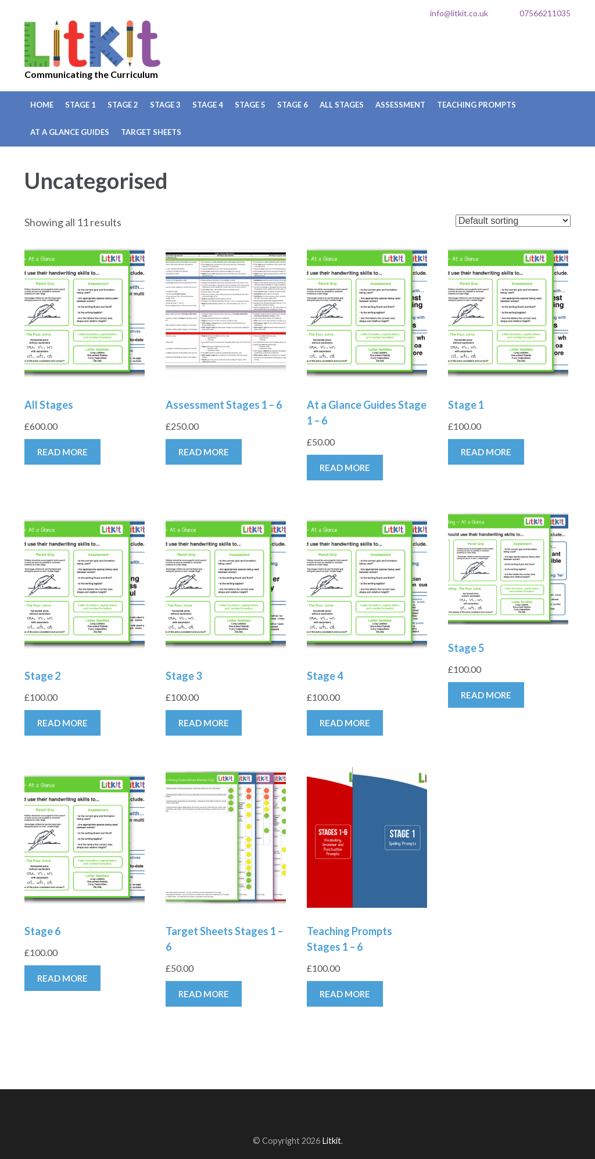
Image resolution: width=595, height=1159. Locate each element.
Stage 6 (292, 104)
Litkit (92, 43)
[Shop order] (513, 221)
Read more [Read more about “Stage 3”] (203, 723)
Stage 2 (122, 104)
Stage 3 (165, 104)
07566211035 (545, 13)
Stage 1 (80, 104)
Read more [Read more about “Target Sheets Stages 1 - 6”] (203, 994)
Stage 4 (207, 104)
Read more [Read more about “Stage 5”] (486, 695)
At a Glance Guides (69, 132)
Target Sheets (151, 132)
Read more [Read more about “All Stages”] (62, 452)
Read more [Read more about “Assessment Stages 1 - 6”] (203, 452)
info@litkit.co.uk (459, 13)
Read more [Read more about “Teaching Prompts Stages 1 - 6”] (345, 994)
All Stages (342, 104)
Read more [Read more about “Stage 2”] (62, 723)
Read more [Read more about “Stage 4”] (345, 723)
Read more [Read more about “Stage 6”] (62, 978)
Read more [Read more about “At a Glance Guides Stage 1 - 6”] (345, 467)
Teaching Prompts (476, 104)
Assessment (400, 104)
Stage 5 (250, 104)
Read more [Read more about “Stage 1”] (486, 452)
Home (41, 104)
